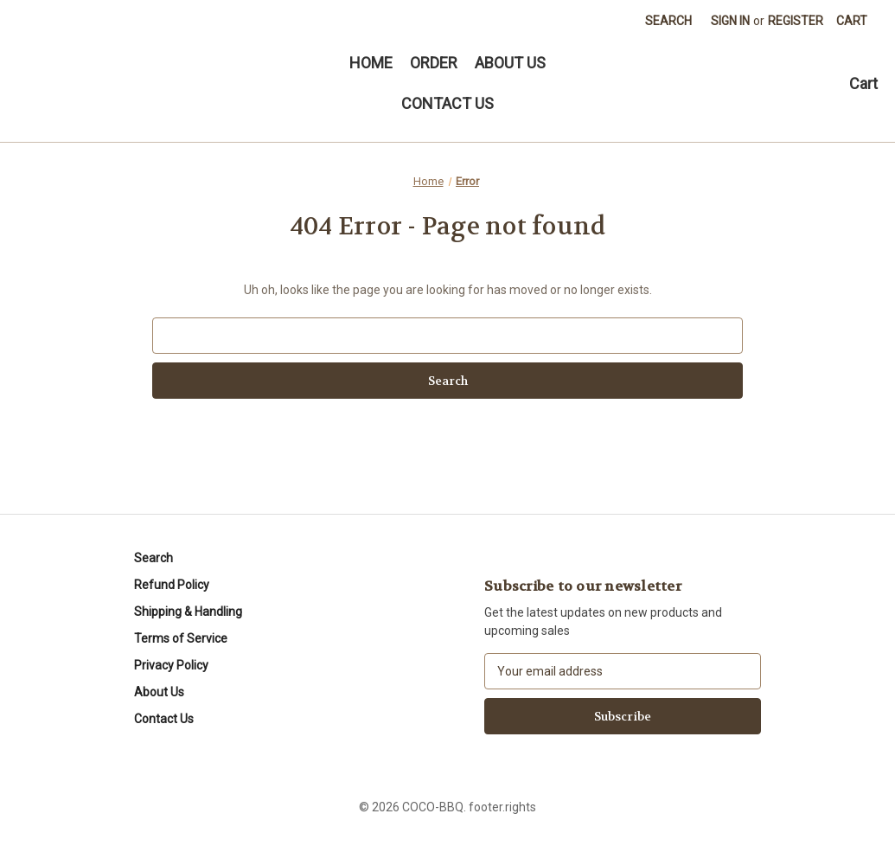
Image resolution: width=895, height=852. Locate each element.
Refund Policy (171, 585)
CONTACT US (447, 103)
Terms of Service (180, 638)
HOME (371, 63)
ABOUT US (510, 63)
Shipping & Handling (188, 611)
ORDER (433, 63)
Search (668, 21)
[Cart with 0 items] (852, 21)
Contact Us (164, 719)
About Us (159, 692)
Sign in (730, 21)
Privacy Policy (171, 665)
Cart (863, 83)
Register (795, 21)
